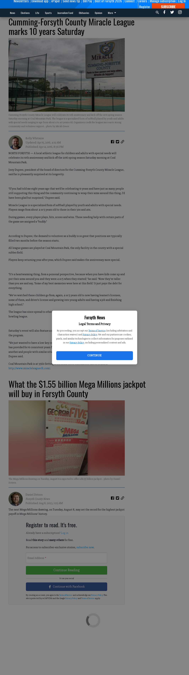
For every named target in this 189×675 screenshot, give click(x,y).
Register (144, 6)
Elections (25, 13)
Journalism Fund (65, 13)
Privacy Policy (90, 334)
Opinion (98, 13)
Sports (48, 13)
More (112, 13)
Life (37, 13)
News (12, 13)
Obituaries (84, 13)
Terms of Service (97, 330)
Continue (94, 355)
